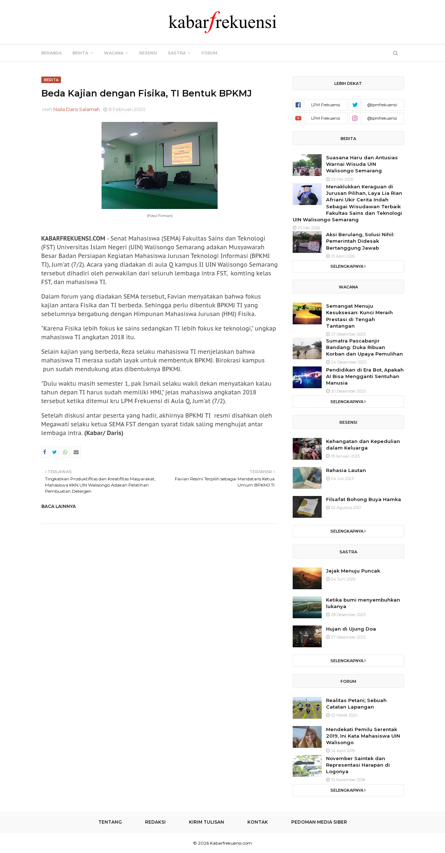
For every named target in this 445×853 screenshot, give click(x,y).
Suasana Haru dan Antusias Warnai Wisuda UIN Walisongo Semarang (362, 164)
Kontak (257, 822)
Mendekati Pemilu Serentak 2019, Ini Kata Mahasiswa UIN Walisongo (363, 735)
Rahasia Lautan (346, 470)
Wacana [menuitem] (113, 53)
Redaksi (155, 822)
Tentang (110, 822)
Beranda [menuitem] (51, 53)
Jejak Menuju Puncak (353, 571)
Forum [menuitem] (209, 53)
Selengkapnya (346, 266)
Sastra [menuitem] (177, 53)
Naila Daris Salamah (76, 109)
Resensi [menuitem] (148, 53)
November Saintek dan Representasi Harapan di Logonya (358, 764)
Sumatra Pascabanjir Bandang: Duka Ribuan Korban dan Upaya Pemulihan (364, 347)
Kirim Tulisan (206, 822)
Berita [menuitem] (80, 53)
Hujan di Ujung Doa (351, 629)
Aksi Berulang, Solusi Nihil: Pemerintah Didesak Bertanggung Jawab (360, 240)
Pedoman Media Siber (319, 822)
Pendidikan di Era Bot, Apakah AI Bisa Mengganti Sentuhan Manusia (365, 376)
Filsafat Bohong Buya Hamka (363, 499)
